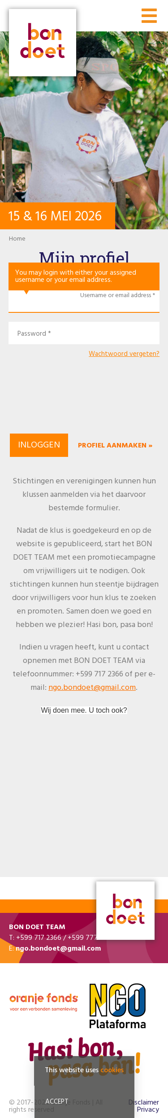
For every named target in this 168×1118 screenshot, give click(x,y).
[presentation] (84, 401)
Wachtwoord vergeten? (124, 354)
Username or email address (115, 296)
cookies (112, 1072)
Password (31, 334)
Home (17, 239)
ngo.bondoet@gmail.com (92, 687)
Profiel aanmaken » (115, 446)
